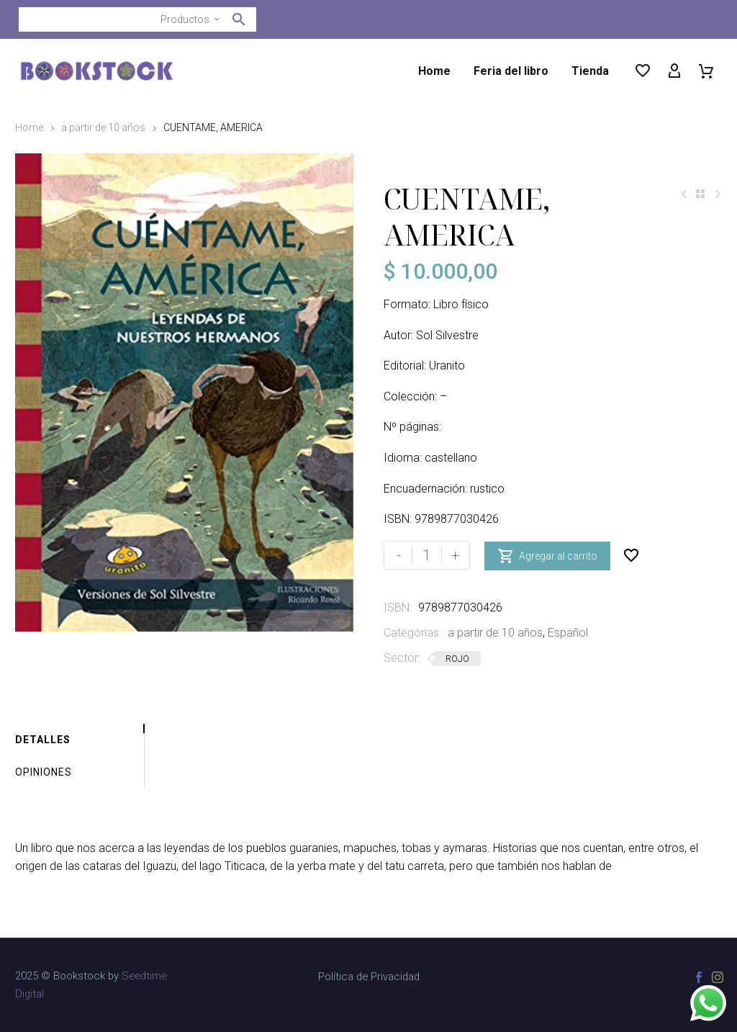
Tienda (590, 71)
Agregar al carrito (547, 555)
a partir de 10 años (103, 127)
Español (568, 633)
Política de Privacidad (369, 977)
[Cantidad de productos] (426, 555)
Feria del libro (511, 71)
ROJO (457, 658)
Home (434, 71)
